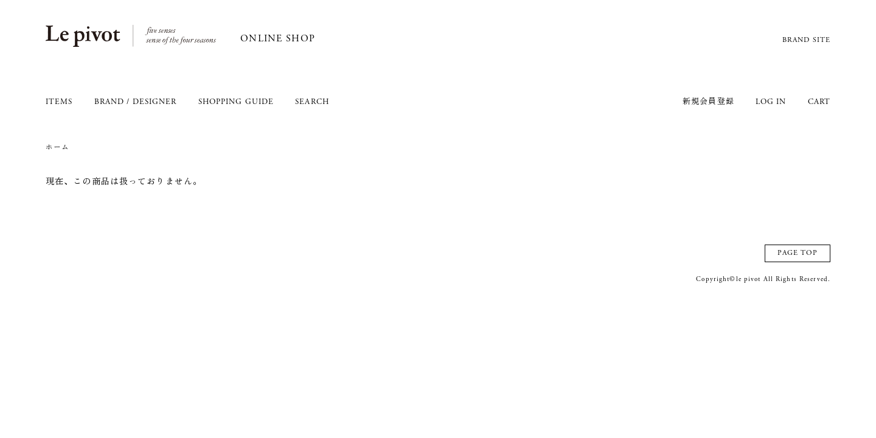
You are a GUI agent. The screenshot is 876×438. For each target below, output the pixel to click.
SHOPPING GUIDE (236, 102)
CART (819, 102)
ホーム (57, 147)
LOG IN (771, 102)
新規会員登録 (708, 102)
